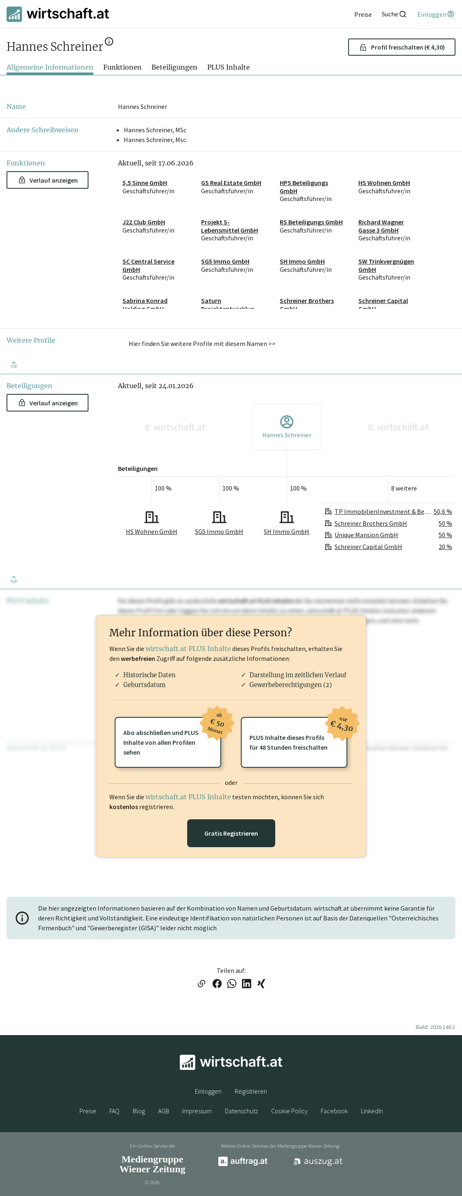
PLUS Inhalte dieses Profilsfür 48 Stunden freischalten (298, 734)
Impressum (197, 1111)
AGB (163, 1111)
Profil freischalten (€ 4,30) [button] (402, 47)
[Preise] (363, 14)
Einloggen (208, 1091)
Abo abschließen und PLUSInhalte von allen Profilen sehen (172, 736)
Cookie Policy (289, 1111)
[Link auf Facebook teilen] (217, 984)
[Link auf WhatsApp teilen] (231, 984)
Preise (87, 1111)
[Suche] (394, 14)
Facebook (334, 1111)
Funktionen (122, 67)
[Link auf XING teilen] (261, 984)
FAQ (114, 1111)
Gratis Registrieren (231, 833)
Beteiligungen (174, 67)
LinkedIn (372, 1111)
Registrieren (251, 1091)
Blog (139, 1111)
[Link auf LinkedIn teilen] (246, 984)
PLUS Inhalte (228, 67)
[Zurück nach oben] (13, 364)
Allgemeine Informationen (50, 67)
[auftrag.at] (242, 1164)
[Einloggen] (436, 14)
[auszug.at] (318, 1164)
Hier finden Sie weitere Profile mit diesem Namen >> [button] (202, 343)
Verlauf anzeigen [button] (48, 180)
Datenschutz (241, 1111)
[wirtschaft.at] (58, 14)
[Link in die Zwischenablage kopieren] (201, 984)
